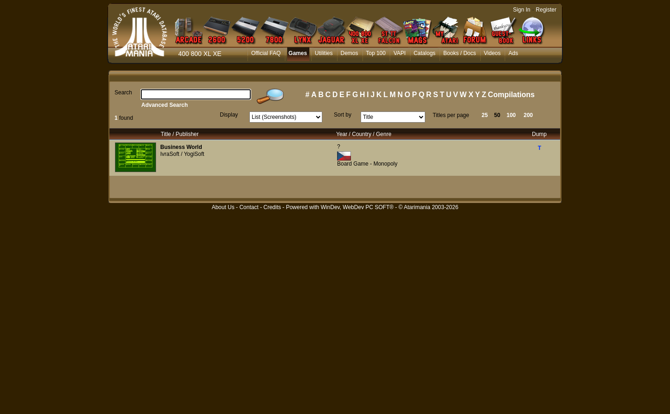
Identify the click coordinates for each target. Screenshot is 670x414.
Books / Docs (459, 53)
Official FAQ (266, 53)
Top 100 (376, 53)
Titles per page (451, 115)
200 (528, 115)
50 (497, 115)
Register (546, 9)
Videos (492, 53)
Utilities (324, 53)
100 (511, 115)
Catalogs (424, 53)
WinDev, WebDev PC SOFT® (357, 207)
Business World (181, 147)
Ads (513, 53)
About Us (222, 207)
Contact (248, 207)
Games (298, 53)
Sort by (342, 114)
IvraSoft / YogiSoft (182, 154)
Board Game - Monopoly (367, 164)
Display (229, 114)
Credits (272, 207)
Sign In (521, 9)
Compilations (511, 95)
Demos (349, 53)
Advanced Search (164, 105)
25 (485, 115)
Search (123, 92)
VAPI (399, 53)
